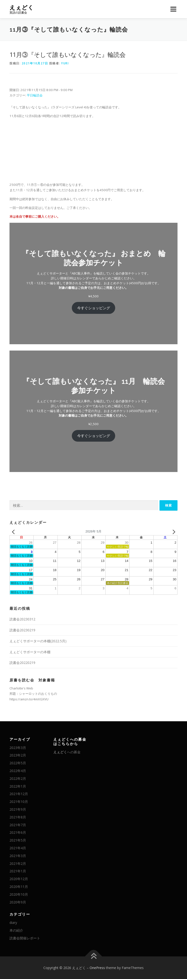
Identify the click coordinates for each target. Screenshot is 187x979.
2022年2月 (17, 778)
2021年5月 (17, 840)
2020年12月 (18, 878)
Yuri (65, 63)
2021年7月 (17, 825)
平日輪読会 (35, 95)
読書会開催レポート (24, 938)
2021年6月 (17, 832)
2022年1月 (17, 786)
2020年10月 (18, 894)
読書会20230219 (22, 630)
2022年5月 (17, 763)
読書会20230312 (22, 619)
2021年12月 (18, 793)
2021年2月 (17, 863)
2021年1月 (17, 871)
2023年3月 (17, 747)
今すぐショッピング (93, 307)
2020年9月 (17, 902)
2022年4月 (17, 770)
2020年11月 (18, 886)
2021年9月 (17, 809)
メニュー (173, 9)
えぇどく (21, 7)
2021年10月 (18, 801)
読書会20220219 (22, 662)
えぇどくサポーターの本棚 (29, 652)
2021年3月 (17, 855)
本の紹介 (16, 930)
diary (13, 922)
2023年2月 (17, 755)
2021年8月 (17, 817)
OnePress (97, 967)
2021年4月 (17, 848)
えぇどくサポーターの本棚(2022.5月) (37, 641)
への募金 (67, 752)
